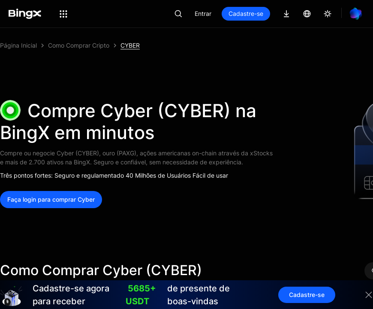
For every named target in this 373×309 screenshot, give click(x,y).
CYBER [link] (130, 45)
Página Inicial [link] (18, 45)
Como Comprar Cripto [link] (78, 45)
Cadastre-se (246, 13)
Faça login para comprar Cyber (51, 199)
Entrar (203, 13)
